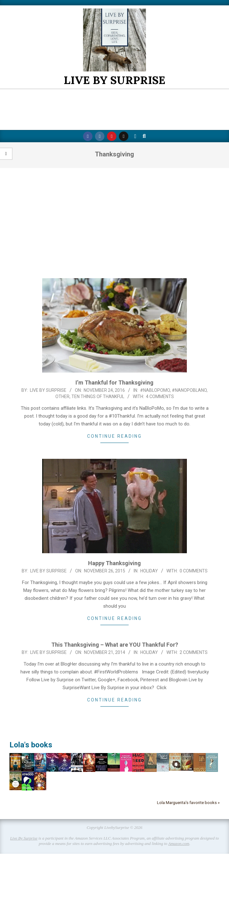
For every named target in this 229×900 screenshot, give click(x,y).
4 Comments (160, 396)
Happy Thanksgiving (114, 563)
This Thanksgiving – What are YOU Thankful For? (114, 644)
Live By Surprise (23, 838)
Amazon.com (178, 843)
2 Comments (194, 652)
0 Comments (194, 570)
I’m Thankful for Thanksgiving (114, 382)
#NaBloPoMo (155, 390)
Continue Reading (114, 436)
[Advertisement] (114, 223)
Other (62, 396)
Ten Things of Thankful (97, 396)
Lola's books (30, 744)
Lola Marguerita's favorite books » (188, 802)
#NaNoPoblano (189, 390)
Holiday (149, 570)
